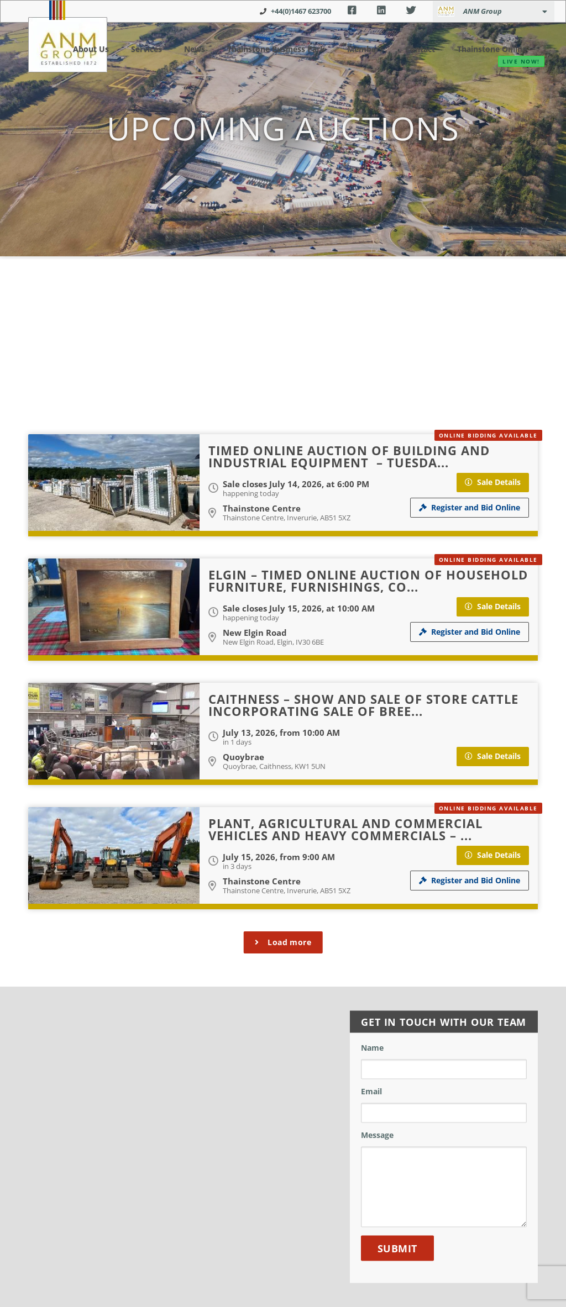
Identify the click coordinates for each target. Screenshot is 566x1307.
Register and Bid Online (469, 507)
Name (372, 1048)
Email (371, 1092)
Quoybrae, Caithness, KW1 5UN (274, 766)
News (180, 48)
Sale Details (493, 482)
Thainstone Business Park (265, 48)
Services (135, 48)
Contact (413, 48)
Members (360, 48)
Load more (283, 942)
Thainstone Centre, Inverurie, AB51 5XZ (286, 518)
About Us (81, 48)
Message (377, 1135)
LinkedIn (381, 10)
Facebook (352, 10)
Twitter (411, 10)
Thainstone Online (488, 49)
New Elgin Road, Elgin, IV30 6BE (273, 642)
